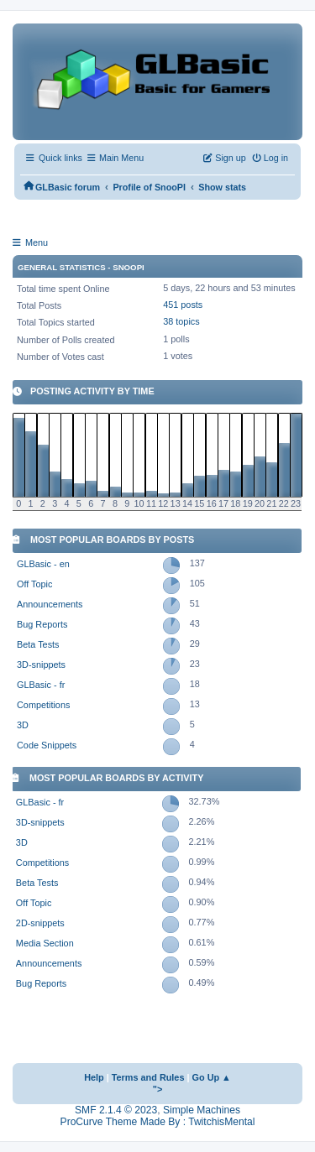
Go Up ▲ (211, 1077)
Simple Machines (201, 1110)
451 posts (182, 305)
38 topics (181, 321)
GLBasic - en (43, 564)
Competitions (43, 705)
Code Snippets (46, 745)
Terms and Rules (148, 1077)
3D (23, 725)
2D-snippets (40, 923)
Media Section (45, 943)
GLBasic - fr (41, 685)
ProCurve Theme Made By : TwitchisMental (157, 1122)
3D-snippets (41, 664)
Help (94, 1077)
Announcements (49, 604)
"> (158, 1089)
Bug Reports (42, 624)
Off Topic (34, 584)
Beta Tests (38, 644)
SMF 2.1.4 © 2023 (116, 1110)
